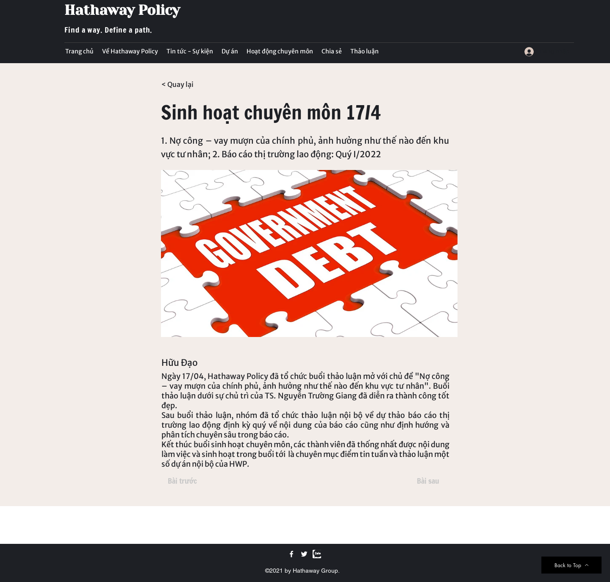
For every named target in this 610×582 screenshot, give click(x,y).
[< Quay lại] (189, 84)
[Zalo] (317, 554)
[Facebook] (291, 554)
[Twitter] (304, 554)
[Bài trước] (182, 481)
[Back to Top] (571, 565)
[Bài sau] (428, 481)
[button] (189, 51)
